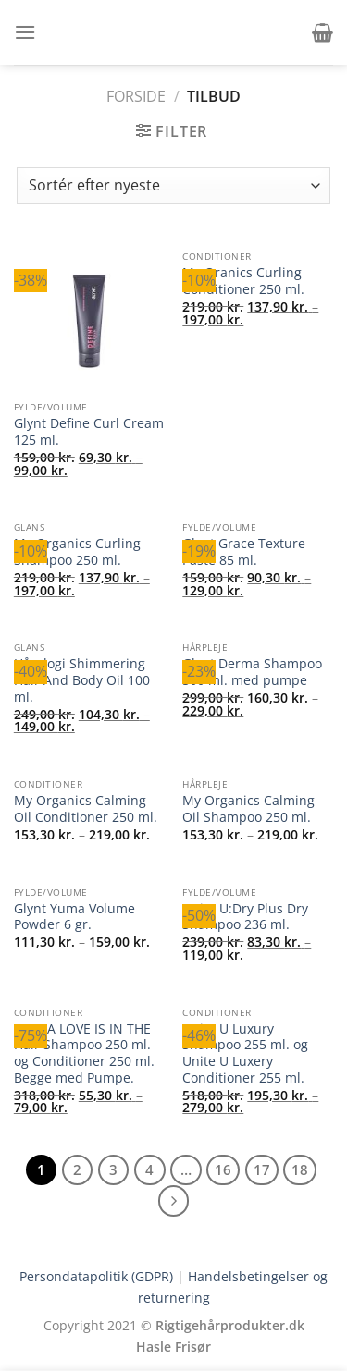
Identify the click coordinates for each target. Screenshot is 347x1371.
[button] (25, 32)
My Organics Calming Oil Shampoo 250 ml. (248, 808)
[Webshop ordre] (173, 185)
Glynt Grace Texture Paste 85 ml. (243, 551)
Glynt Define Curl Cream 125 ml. (89, 431)
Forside (136, 96)
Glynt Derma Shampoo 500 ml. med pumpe (252, 671)
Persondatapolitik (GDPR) (96, 1276)
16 (223, 1169)
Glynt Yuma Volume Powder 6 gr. (74, 916)
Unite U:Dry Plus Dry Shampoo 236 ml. (245, 916)
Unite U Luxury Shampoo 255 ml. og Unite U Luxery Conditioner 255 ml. (245, 1053)
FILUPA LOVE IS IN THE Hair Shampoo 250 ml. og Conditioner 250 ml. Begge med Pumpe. (84, 1053)
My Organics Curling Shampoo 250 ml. (77, 551)
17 (262, 1169)
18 (299, 1169)
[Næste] (174, 1201)
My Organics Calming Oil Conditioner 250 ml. (85, 808)
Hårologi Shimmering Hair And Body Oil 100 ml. (82, 679)
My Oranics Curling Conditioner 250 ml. (243, 280)
